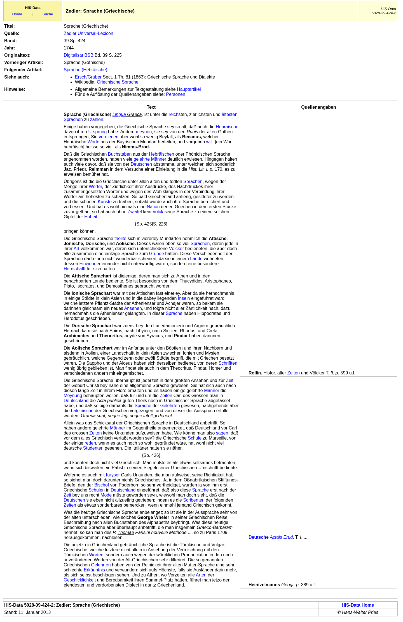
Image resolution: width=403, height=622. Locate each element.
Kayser (113, 475)
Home (17, 14)
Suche (48, 14)
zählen (96, 119)
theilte (120, 238)
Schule (195, 438)
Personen (175, 94)
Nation (153, 206)
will (209, 141)
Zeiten (293, 373)
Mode (106, 495)
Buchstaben (120, 154)
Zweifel (135, 211)
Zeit (229, 380)
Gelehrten (170, 405)
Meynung (73, 395)
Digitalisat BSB (78, 55)
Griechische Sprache (118, 82)
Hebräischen (161, 154)
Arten (201, 575)
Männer (158, 159)
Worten (96, 554)
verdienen (108, 136)
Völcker (176, 248)
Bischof (101, 485)
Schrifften (228, 363)
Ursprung (97, 131)
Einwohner (90, 263)
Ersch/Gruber (88, 77)
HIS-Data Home (358, 605)
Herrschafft (74, 268)
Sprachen (73, 119)
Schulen (96, 490)
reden (90, 443)
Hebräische (227, 126)
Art (76, 248)
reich (174, 114)
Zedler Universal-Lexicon (88, 33)
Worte (93, 141)
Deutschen (141, 164)
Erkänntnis (94, 570)
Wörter (95, 186)
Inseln (184, 298)
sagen (222, 433)
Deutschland (76, 400)
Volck (158, 211)
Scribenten (194, 500)
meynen (144, 131)
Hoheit (90, 216)
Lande (196, 258)
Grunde (156, 253)
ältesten (229, 114)
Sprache (174, 313)
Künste (105, 201)
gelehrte (141, 159)
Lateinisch (81, 410)
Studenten (93, 448)
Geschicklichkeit (80, 580)
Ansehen (133, 308)
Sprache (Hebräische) (85, 69)
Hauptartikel (189, 89)
